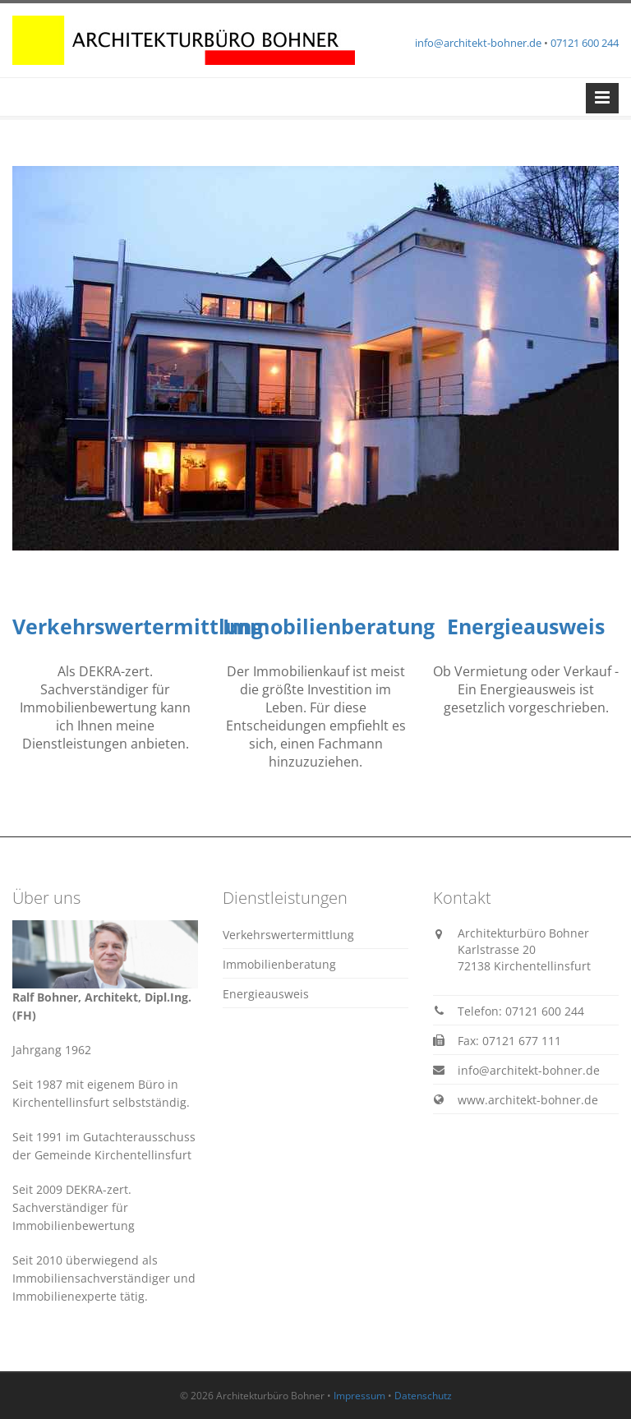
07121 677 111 (521, 1040)
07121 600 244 (584, 42)
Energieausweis (526, 626)
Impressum (359, 1396)
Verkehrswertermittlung (137, 626)
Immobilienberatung (329, 626)
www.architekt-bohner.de (528, 1100)
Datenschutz (423, 1396)
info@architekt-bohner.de (478, 42)
